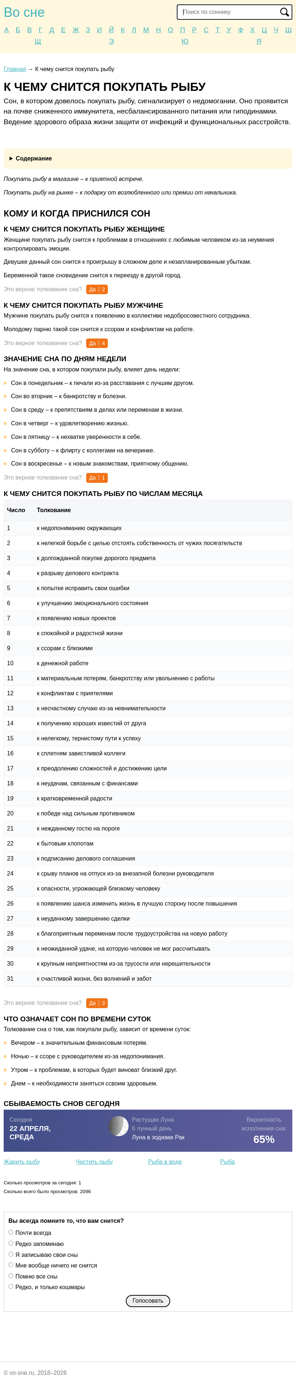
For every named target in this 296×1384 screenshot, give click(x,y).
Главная (15, 69)
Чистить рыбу (94, 1162)
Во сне (24, 12)
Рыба (227, 1162)
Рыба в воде (165, 1162)
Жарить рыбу (22, 1162)
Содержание (34, 158)
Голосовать (147, 1301)
